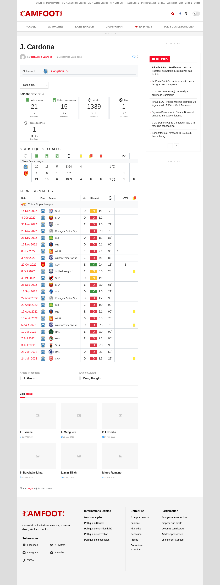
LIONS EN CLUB (84, 26)
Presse (134, 539)
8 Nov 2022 (28, 251)
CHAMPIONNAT (115, 26)
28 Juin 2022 (29, 351)
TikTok (28, 560)
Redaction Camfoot (41, 57)
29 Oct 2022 (28, 264)
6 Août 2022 (28, 325)
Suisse (197, 3)
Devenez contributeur (173, 528)
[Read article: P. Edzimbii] (120, 416)
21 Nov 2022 (29, 237)
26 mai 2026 (108, 437)
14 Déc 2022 (29, 211)
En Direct (143, 26)
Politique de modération (96, 539)
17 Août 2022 (29, 311)
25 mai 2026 (67, 477)
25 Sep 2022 (29, 284)
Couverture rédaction (136, 547)
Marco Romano (112, 472)
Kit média (136, 528)
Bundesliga (172, 3)
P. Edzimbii (109, 432)
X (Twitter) (58, 545)
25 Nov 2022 (29, 231)
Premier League (148, 3)
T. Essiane (26, 432)
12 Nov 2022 (29, 244)
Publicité (135, 523)
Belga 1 (188, 3)
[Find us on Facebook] (180, 14)
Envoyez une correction (174, 517)
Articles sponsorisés (172, 534)
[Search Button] (172, 13)
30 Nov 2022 (29, 224)
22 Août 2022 (29, 304)
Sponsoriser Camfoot (173, 539)
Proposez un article (172, 523)
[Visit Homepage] (42, 13)
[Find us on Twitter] (186, 14)
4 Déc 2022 (28, 217)
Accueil (31, 26)
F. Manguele (68, 432)
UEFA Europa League (98, 3)
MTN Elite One (116, 3)
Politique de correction (96, 534)
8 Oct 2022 (28, 271)
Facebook (30, 545)
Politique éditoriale (94, 523)
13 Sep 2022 (29, 291)
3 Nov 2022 (28, 257)
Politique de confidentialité (98, 528)
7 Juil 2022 (28, 338)
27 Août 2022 (29, 298)
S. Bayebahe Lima (31, 472)
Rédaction (136, 534)
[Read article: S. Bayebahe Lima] (38, 456)
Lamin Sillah (68, 472)
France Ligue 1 (132, 3)
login (30, 488)
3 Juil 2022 (28, 345)
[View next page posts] (176, 145)
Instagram (30, 552)
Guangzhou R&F (60, 71)
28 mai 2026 (26, 437)
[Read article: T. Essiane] (38, 416)
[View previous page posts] (170, 145)
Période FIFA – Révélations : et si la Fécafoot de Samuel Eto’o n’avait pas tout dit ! (172, 71)
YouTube (57, 552)
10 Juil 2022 (28, 331)
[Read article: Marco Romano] (120, 456)
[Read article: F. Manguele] (79, 416)
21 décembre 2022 (66, 57)
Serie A (161, 3)
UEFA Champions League (74, 3)
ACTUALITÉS (55, 26)
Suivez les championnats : (48, 3)
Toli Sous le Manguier (179, 26)
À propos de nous (140, 517)
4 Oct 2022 (28, 278)
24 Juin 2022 (29, 358)
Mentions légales (93, 517)
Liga (181, 3)
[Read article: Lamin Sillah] (79, 456)
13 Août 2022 (29, 318)
